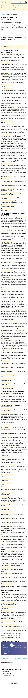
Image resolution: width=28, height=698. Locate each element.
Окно (2, 657)
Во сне (4, 2)
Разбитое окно (17, 657)
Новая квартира (4, 658)
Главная (3, 14)
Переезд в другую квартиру (20, 658)
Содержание (6, 46)
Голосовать (14, 683)
